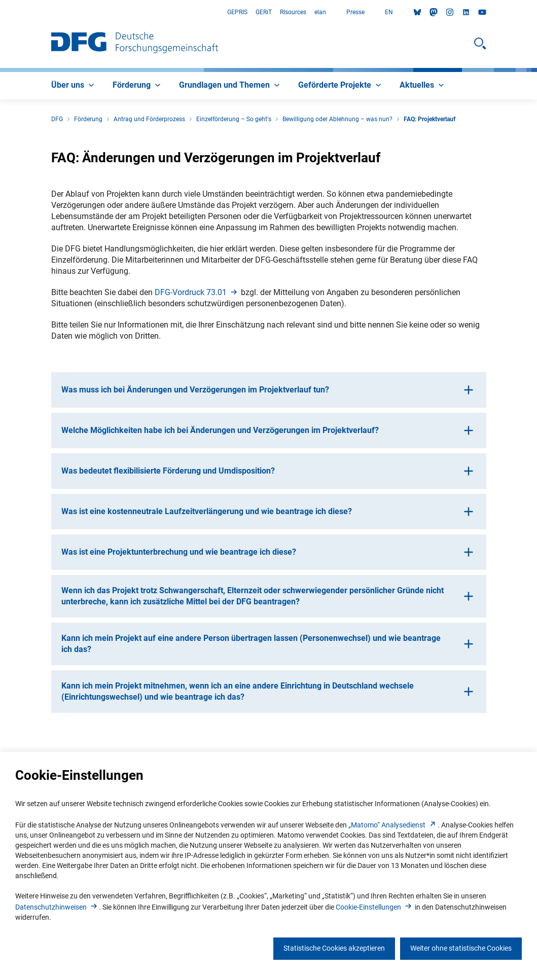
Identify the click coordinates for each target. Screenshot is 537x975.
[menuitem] (73, 86)
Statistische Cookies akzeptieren (334, 948)
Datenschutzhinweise (57, 907)
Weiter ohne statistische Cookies (461, 948)
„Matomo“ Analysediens (393, 825)
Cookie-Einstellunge (374, 907)
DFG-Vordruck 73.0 (197, 292)
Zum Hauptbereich (0, 12)
